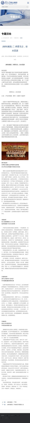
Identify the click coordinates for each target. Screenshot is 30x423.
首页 (11, 38)
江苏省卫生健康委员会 (11, 415)
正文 (21, 38)
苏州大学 (17, 415)
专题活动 (16, 38)
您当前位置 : (6, 38)
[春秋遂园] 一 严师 (11, 402)
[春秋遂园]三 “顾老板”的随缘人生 (15, 404)
